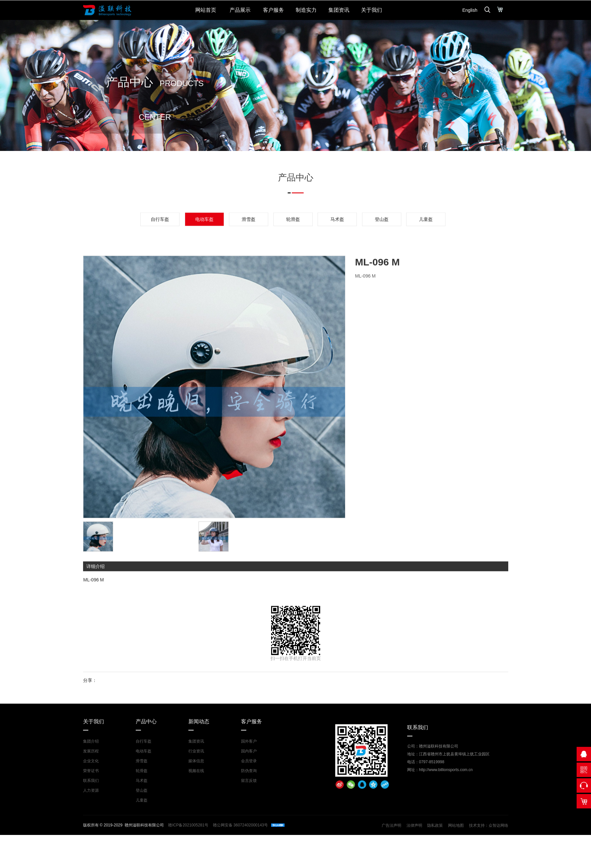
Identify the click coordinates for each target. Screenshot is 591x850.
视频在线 (196, 770)
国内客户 (249, 751)
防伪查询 (249, 770)
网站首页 (205, 10)
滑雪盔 (248, 239)
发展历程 (91, 751)
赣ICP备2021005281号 (188, 825)
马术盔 (337, 239)
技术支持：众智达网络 (488, 825)
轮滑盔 (293, 239)
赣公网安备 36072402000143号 (240, 825)
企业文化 (91, 761)
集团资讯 (338, 10)
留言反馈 (249, 780)
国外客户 (249, 741)
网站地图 (456, 825)
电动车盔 (143, 751)
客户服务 (273, 10)
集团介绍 (91, 741)
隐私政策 (435, 825)
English (470, 10)
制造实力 (306, 10)
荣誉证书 (91, 770)
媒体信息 (196, 761)
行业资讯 (196, 751)
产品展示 (240, 10)
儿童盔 (426, 239)
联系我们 (91, 780)
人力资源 (91, 790)
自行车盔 (160, 239)
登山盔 (382, 239)
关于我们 (371, 10)
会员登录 (249, 761)
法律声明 (414, 825)
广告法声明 (391, 825)
